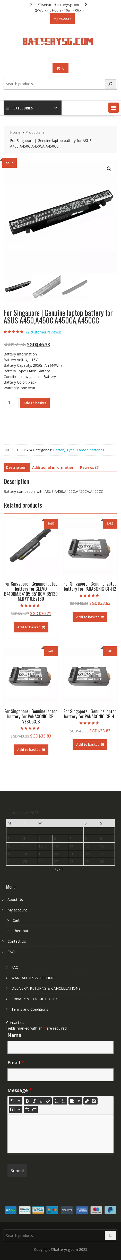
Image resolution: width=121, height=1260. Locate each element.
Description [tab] (16, 467)
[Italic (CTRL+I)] (34, 1101)
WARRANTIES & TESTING (32, 977)
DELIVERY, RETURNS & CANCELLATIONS (46, 988)
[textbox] (60, 1133)
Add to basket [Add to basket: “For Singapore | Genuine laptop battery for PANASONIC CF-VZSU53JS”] (28, 749)
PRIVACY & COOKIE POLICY (34, 998)
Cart (16, 920)
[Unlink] (94, 1101)
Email (15, 1063)
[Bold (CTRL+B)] (27, 1101)
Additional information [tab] (53, 467)
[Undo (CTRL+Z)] (27, 1109)
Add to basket (34, 402)
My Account (62, 18)
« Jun (59, 868)
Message (19, 1090)
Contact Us (16, 941)
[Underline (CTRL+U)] (41, 1101)
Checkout (20, 930)
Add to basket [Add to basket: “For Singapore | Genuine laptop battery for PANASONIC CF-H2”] (87, 617)
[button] (113, 108)
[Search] (110, 84)
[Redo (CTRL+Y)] (34, 1109)
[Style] (15, 1101)
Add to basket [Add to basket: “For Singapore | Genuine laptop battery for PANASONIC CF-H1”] (87, 744)
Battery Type (64, 450)
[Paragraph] (75, 1101)
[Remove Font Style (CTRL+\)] (48, 1101)
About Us (15, 899)
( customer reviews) (43, 332)
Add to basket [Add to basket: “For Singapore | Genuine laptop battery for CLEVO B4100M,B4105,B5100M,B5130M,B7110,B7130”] (28, 627)
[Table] (15, 1109)
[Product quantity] (11, 402)
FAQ (11, 951)
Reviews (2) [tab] (89, 467)
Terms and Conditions (29, 1009)
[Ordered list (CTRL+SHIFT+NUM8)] (63, 1101)
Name (14, 1035)
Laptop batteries (90, 450)
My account (17, 910)
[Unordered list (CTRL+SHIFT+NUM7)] (56, 1101)
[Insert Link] (87, 1101)
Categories (19, 107)
